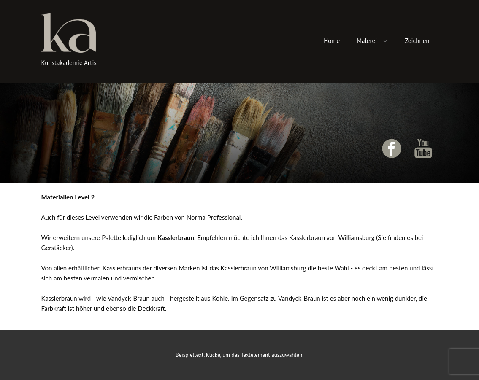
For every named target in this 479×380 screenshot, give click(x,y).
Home (332, 41)
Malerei (367, 41)
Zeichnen (417, 41)
